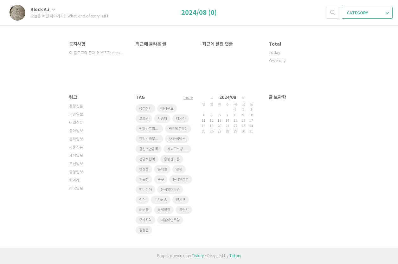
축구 (160, 179)
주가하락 (145, 220)
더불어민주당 (170, 220)
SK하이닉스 (177, 139)
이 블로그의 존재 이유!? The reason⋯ (96, 53)
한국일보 (76, 189)
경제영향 (163, 210)
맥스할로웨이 (178, 129)
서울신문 (76, 147)
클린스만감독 (148, 149)
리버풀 (144, 210)
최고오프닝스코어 (179, 149)
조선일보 (76, 164)
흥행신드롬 (172, 159)
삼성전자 (145, 108)
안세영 (180, 200)
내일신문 (76, 123)
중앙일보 (76, 172)
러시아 (180, 119)
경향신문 (76, 106)
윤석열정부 (181, 179)
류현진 (184, 210)
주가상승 (160, 200)
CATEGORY (368, 13)
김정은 (144, 230)
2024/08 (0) (199, 13)
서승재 (162, 119)
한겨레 (74, 180)
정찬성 (144, 169)
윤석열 (162, 169)
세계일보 (76, 156)
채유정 (144, 179)
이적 (142, 200)
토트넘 (144, 119)
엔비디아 (145, 190)
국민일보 (76, 115)
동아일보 (76, 131)
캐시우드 (167, 108)
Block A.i (42, 9)
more (188, 98)
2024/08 (227, 97)
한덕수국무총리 (150, 139)
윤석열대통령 (170, 190)
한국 (179, 169)
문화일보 (76, 139)
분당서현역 (147, 159)
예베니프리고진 (150, 129)
